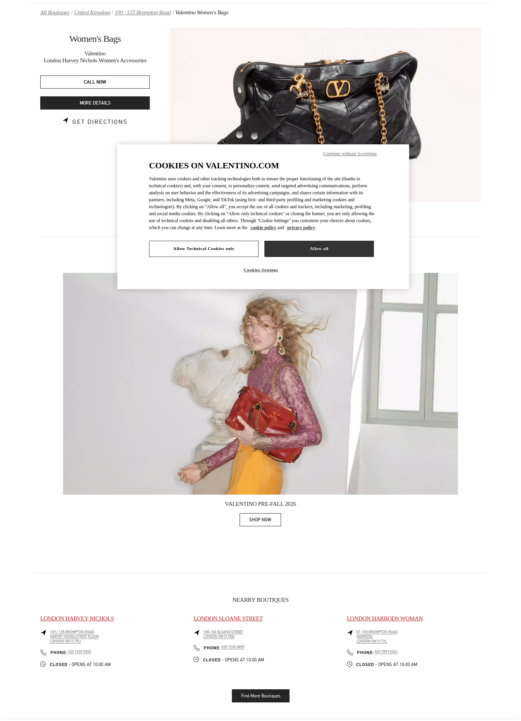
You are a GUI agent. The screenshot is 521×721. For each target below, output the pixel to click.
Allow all (319, 248)
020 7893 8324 (386, 651)
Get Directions (100, 122)
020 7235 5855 (232, 647)
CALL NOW (95, 82)
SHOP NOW (265, 521)
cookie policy (263, 227)
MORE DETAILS (95, 103)
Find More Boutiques (260, 696)
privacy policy (301, 227)
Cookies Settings (261, 269)
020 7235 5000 (79, 651)
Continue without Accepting (350, 153)
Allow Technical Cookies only (203, 248)
